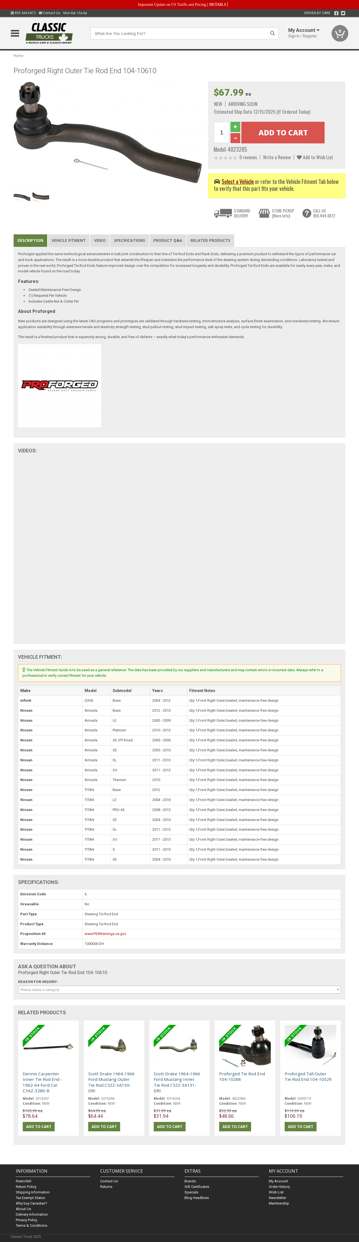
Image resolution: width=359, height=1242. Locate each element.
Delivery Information (32, 1214)
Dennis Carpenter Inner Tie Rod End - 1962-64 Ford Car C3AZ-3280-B (42, 1082)
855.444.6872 (23, 13)
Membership (279, 1203)
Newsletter (277, 1198)
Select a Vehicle (238, 182)
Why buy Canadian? (31, 1203)
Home (18, 56)
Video (100, 240)
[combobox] (179, 989)
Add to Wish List (315, 157)
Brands (190, 1181)
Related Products (210, 240)
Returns (106, 1187)
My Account (278, 1181)
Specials (191, 1192)
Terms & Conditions (31, 1225)
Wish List (276, 1192)
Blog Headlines (196, 1198)
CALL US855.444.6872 (324, 213)
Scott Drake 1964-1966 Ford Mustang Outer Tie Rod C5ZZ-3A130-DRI (111, 1082)
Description (30, 240)
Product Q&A (167, 240)
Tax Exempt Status (30, 1198)
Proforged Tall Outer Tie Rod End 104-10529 (308, 1076)
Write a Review (277, 157)
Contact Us (49, 13)
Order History (279, 1187)
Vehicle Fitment (69, 240)
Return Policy (26, 1187)
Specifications (129, 240)
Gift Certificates (196, 1187)
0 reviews (248, 157)
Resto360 (23, 1181)
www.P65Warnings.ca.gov (105, 934)
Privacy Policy (26, 1220)
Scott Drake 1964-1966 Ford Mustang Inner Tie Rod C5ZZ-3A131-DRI (177, 1082)
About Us (23, 1209)
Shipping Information (33, 1192)
